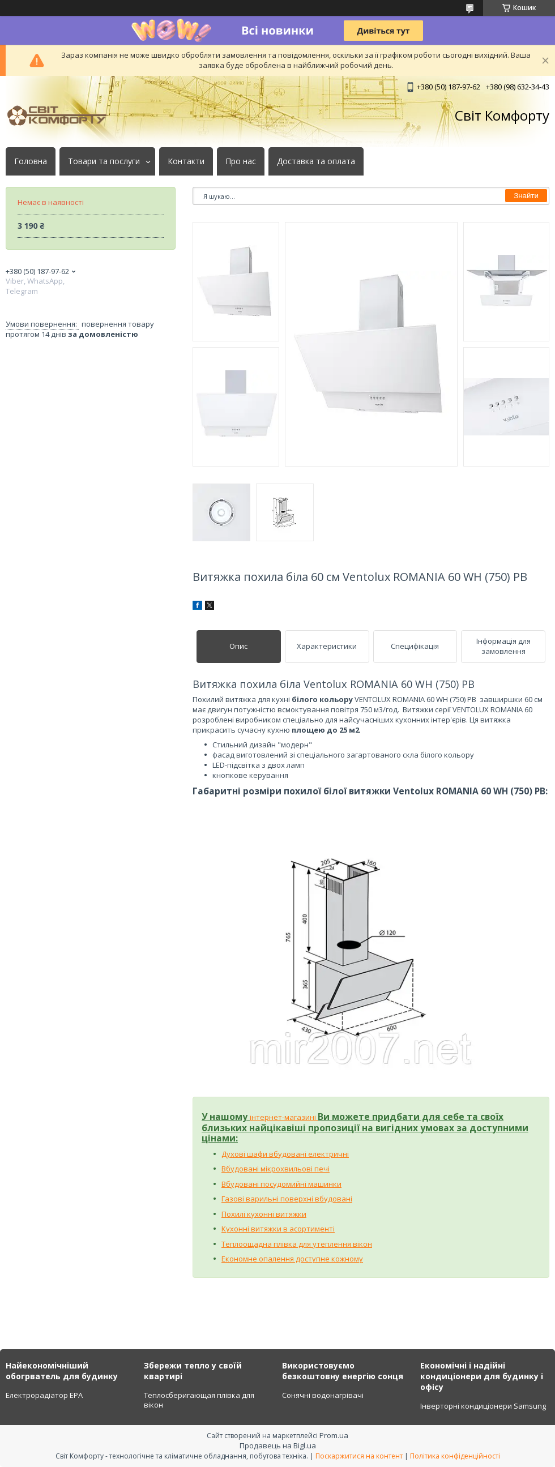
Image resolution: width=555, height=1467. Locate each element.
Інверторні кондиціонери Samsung (483, 1406)
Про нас (240, 161)
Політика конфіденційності (455, 1456)
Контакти (186, 161)
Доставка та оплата (316, 161)
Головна (30, 161)
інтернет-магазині (284, 1117)
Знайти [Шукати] (526, 195)
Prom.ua (333, 1435)
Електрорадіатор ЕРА (44, 1395)
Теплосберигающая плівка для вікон (199, 1400)
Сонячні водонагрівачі (323, 1395)
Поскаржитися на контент (359, 1456)
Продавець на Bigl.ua (278, 1445)
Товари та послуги (104, 161)
